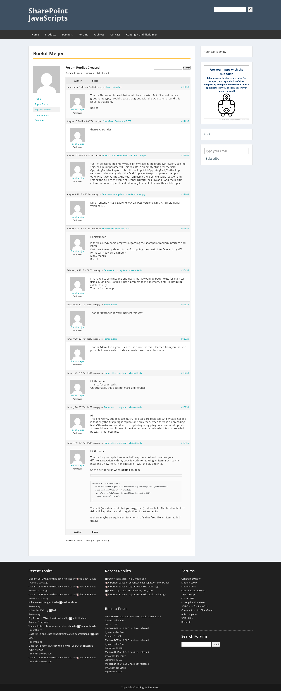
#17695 (185, 121)
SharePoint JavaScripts (48, 14)
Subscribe (212, 159)
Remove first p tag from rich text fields (123, 270)
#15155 (185, 442)
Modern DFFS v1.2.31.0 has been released (50, 594)
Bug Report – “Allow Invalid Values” (47, 618)
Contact (115, 34)
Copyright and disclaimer (141, 34)
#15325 (185, 338)
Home (35, 34)
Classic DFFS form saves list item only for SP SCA (53, 645)
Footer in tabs (110, 304)
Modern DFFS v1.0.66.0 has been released (127, 663)
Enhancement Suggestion (42, 602)
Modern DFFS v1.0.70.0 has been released (127, 628)
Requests (186, 622)
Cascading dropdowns (193, 590)
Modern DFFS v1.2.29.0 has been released (50, 657)
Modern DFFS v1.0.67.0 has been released (127, 652)
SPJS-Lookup (188, 594)
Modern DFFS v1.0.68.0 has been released (127, 640)
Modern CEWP (189, 582)
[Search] (250, 9)
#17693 (185, 155)
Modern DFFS (188, 586)
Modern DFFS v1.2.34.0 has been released (50, 578)
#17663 (185, 194)
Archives (99, 34)
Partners (67, 34)
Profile (38, 98)
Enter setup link (114, 87)
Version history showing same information (51, 626)
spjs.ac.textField (36, 610)
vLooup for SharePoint (193, 602)
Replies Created (43, 109)
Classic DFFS (187, 598)
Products (50, 34)
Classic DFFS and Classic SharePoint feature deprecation (58, 633)
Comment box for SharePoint (197, 610)
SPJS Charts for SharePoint (195, 606)
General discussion (191, 578)
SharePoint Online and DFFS (117, 121)
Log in (207, 134)
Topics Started (42, 104)
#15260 (185, 373)
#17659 (185, 228)
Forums (83, 34)
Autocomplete (189, 614)
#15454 (185, 270)
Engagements (42, 114)
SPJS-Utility (187, 618)
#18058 (185, 87)
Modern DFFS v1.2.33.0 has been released (50, 586)
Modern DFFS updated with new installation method (133, 616)
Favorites (39, 120)
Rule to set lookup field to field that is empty (124, 155)
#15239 (185, 407)
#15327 (185, 304)
